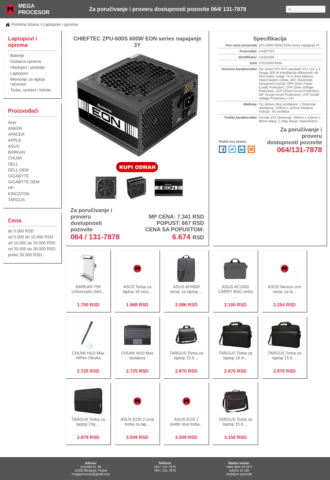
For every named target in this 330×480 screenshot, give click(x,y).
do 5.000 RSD (21, 231)
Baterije (17, 55)
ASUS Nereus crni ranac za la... (284, 286)
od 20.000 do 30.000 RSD (31, 249)
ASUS (13, 146)
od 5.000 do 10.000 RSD (30, 237)
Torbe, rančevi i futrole (30, 90)
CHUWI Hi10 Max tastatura (137, 352)
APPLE (14, 140)
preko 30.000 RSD (25, 255)
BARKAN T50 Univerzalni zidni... (88, 286)
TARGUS (16, 199)
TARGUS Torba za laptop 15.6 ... (186, 352)
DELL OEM (18, 170)
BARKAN (16, 152)
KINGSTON (18, 194)
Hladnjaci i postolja (27, 67)
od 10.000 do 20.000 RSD (31, 243)
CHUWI (15, 158)
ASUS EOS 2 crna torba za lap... (137, 419)
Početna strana (25, 24)
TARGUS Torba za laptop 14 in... (235, 352)
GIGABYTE (18, 176)
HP (11, 188)
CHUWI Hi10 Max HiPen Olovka (88, 352)
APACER (16, 134)
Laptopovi (19, 73)
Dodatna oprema (25, 61)
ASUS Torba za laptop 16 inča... (137, 286)
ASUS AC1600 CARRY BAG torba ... (235, 289)
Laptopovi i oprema (60, 24)
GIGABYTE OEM (23, 182)
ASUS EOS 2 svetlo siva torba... (186, 419)
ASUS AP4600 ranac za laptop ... (186, 286)
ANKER (15, 128)
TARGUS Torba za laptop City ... (88, 419)
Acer (12, 122)
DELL (13, 164)
